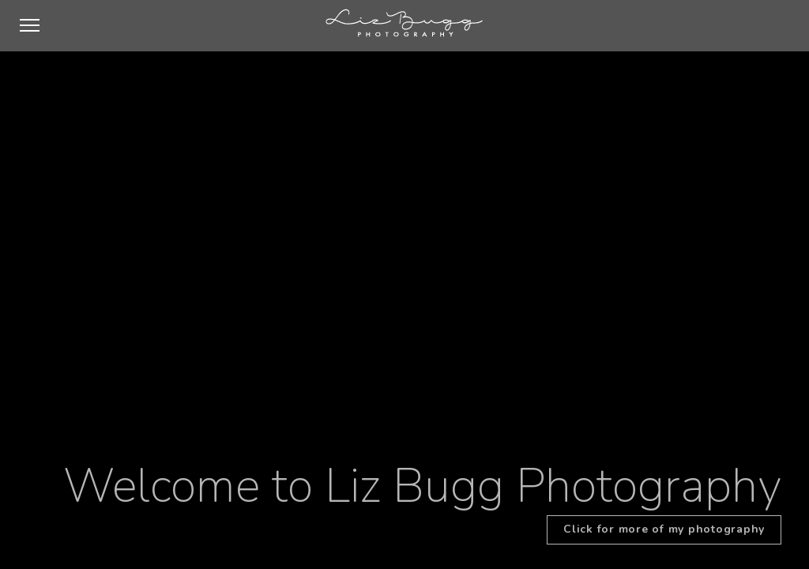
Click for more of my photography (664, 529)
